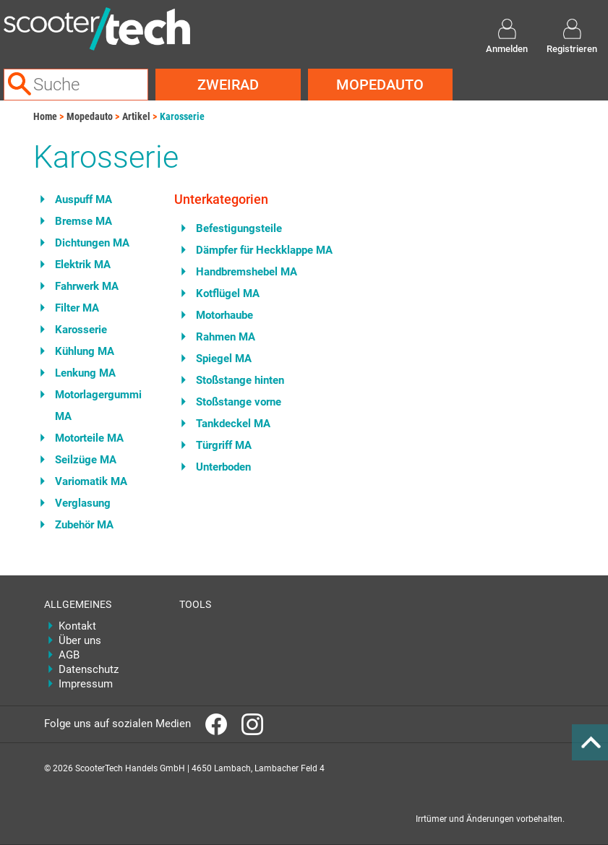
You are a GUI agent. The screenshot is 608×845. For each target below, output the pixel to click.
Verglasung (83, 503)
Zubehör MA (84, 524)
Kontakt (77, 625)
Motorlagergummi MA (98, 405)
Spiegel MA (224, 358)
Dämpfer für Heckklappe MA (264, 250)
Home (45, 116)
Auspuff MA (83, 199)
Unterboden (223, 466)
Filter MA (77, 307)
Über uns (80, 640)
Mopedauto (380, 84)
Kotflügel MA (228, 293)
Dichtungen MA (92, 242)
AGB (69, 654)
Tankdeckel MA (233, 423)
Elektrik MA (83, 264)
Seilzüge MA (85, 459)
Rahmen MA (225, 336)
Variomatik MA (91, 481)
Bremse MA (83, 221)
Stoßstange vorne (238, 401)
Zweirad (228, 84)
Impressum (86, 683)
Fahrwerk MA (87, 286)
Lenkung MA (85, 372)
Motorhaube (224, 315)
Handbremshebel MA (246, 271)
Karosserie (182, 116)
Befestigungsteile (239, 228)
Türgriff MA (224, 445)
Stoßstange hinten (240, 380)
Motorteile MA (89, 438)
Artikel (136, 116)
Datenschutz (89, 669)
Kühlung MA (84, 351)
